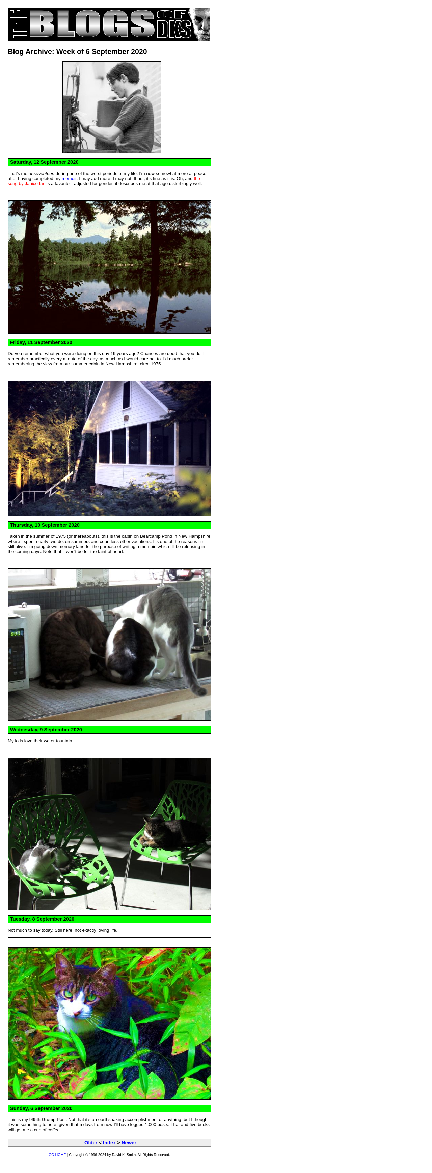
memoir (69, 178)
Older (90, 1142)
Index (109, 1142)
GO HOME (57, 1155)
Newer (129, 1142)
